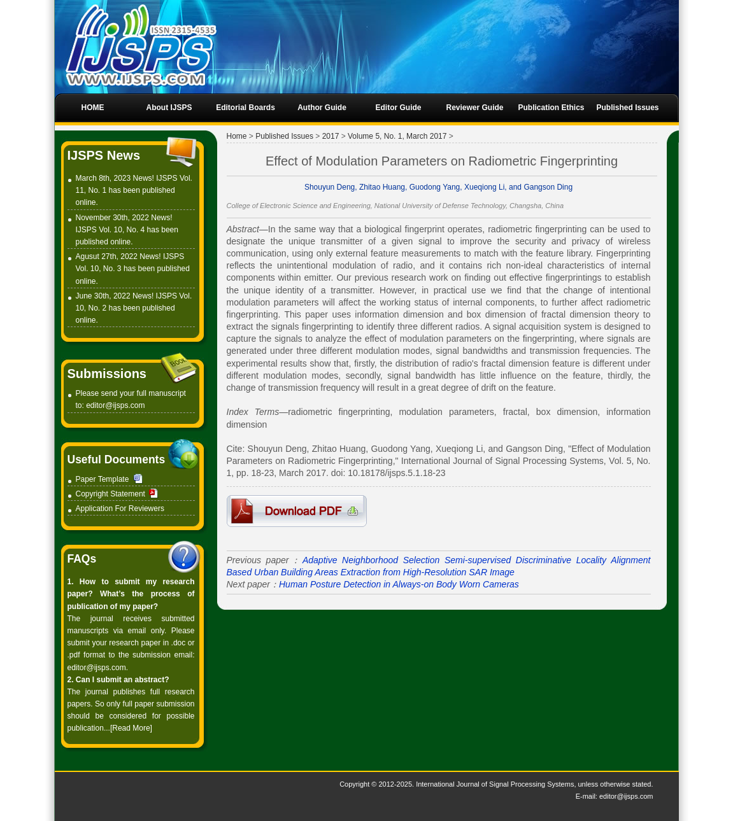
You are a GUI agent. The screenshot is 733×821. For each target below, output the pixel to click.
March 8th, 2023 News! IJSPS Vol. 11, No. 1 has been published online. (134, 190)
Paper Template (102, 479)
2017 (330, 136)
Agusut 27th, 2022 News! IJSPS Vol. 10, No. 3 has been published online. (133, 268)
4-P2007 (297, 511)
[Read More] (131, 728)
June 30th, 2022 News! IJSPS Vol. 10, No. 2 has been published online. (134, 308)
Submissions (107, 374)
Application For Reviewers (120, 508)
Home (237, 136)
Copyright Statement (110, 493)
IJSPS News (104, 155)
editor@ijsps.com (115, 405)
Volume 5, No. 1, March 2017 (397, 136)
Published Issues (284, 136)
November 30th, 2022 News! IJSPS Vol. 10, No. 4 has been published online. (127, 229)
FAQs (82, 558)
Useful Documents (117, 459)
